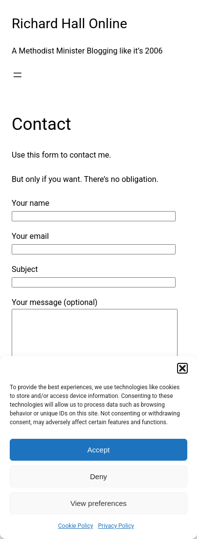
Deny (98, 476)
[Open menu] (17, 75)
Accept (99, 450)
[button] (182, 368)
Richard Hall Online (69, 24)
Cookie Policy (75, 525)
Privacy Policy (116, 525)
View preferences (99, 503)
